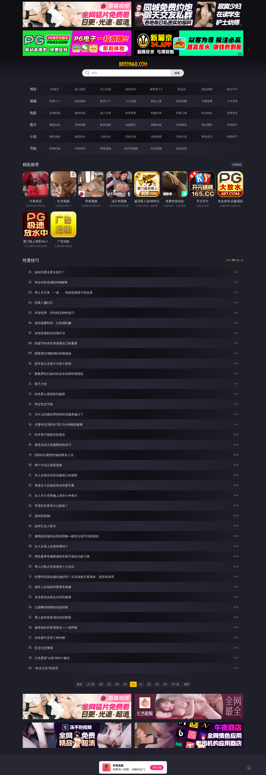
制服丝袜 (156, 113)
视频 (33, 101)
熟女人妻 (156, 101)
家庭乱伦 (80, 136)
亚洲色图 (80, 125)
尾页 (186, 684)
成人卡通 (105, 113)
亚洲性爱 (54, 113)
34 (165, 684)
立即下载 (157, 767)
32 (149, 684)
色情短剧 (181, 148)
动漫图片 (130, 125)
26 (101, 684)
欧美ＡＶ (105, 101)
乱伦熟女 (207, 113)
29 (125, 684)
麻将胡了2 (156, 89)
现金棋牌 (207, 89)
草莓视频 (105, 148)
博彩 (33, 89)
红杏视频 (156, 148)
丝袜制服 (181, 101)
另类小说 (181, 136)
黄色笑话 (207, 136)
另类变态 (232, 113)
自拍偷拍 (80, 101)
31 (140, 684)
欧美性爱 (130, 113)
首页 (79, 684)
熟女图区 (207, 125)
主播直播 (207, 101)
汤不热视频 (131, 148)
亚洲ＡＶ (54, 101)
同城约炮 (54, 148)
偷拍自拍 (80, 113)
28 (117, 684)
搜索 (177, 73)
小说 (33, 136)
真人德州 (80, 89)
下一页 (175, 684)
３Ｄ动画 (130, 101)
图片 (33, 124)
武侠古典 (130, 136)
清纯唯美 (181, 125)
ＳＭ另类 (232, 101)
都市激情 (54, 136)
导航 (33, 148)
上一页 (90, 684)
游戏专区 (130, 89)
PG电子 (54, 89)
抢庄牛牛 (232, 89)
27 (109, 684)
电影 (33, 112)
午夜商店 (80, 148)
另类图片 (232, 125)
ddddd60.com (133, 64)
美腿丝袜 (156, 125)
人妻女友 (105, 136)
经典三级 (181, 113)
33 (157, 684)
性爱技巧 (232, 136)
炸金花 (181, 89)
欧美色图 (105, 125)
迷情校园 (156, 136)
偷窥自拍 (54, 125)
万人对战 (105, 89)
